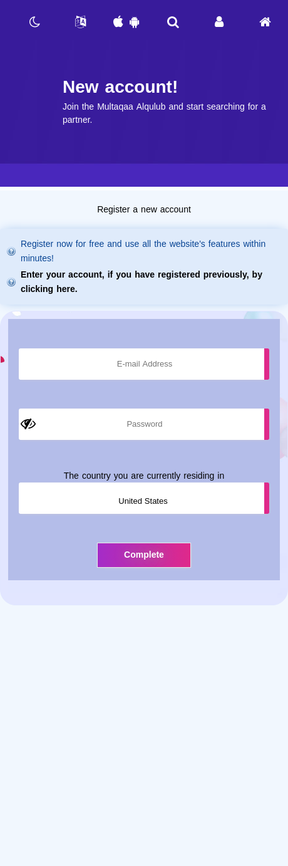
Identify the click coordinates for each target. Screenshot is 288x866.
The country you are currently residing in (144, 476)
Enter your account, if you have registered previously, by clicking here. (141, 282)
